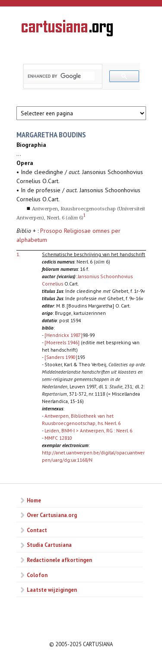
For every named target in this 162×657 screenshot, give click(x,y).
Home (34, 500)
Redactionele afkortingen (59, 559)
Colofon (37, 574)
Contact (37, 530)
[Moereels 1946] (61, 342)
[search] (61, 76)
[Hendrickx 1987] (63, 335)
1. (18, 254)
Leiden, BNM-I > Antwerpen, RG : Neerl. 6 (88, 430)
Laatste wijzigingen (52, 589)
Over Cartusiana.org (52, 514)
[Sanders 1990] (60, 357)
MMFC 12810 (58, 438)
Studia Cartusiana (49, 544)
